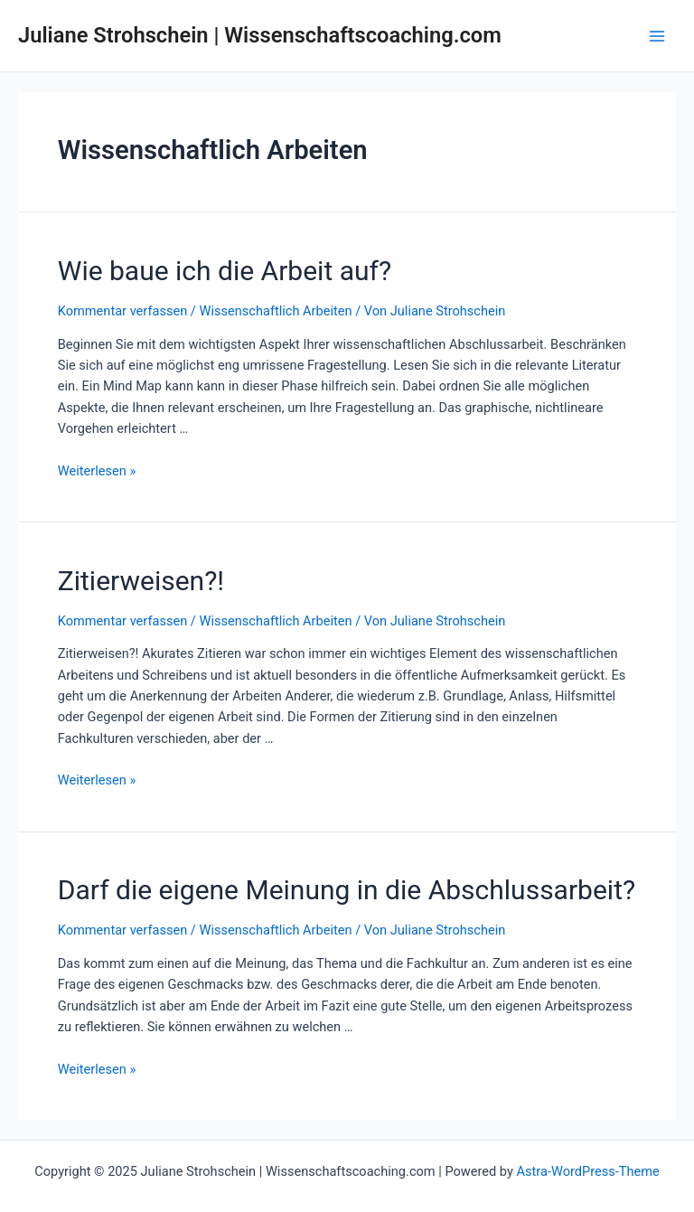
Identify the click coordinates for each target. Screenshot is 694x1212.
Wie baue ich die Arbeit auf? (224, 271)
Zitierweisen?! (141, 581)
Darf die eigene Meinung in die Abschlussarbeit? (346, 890)
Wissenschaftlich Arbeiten (275, 311)
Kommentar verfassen (122, 311)
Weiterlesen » (97, 471)
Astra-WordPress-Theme (588, 1171)
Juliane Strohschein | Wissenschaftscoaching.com (260, 35)
